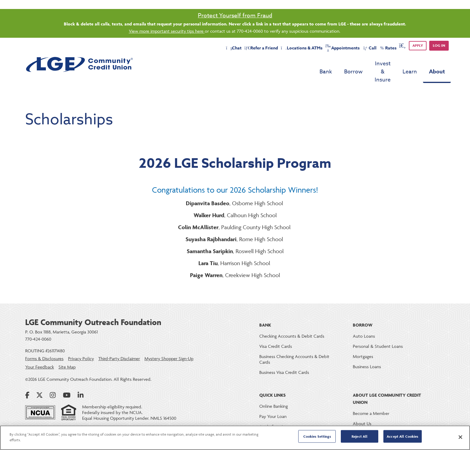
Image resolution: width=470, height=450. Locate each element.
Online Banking (273, 390)
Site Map (67, 351)
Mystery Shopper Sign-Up (168, 342)
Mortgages (363, 340)
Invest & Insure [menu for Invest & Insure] (372, 64)
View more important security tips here (167, 31)
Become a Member (371, 397)
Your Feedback (39, 351)
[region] (235, 437)
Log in (439, 45)
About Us (362, 407)
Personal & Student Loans (378, 330)
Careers (360, 417)
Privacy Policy (81, 342)
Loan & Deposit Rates (280, 420)
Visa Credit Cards (275, 330)
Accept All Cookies (402, 437)
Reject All (359, 437)
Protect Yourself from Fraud (235, 15)
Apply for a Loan (275, 410)
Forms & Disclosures (44, 342)
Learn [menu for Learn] (410, 64)
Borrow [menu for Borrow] (331, 64)
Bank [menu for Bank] (304, 64)
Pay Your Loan (273, 400)
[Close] (460, 437)
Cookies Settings (317, 437)
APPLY (417, 45)
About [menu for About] (437, 63)
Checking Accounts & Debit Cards (291, 320)
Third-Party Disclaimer (119, 342)
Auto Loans (364, 320)
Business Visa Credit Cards (284, 356)
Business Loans (367, 350)
